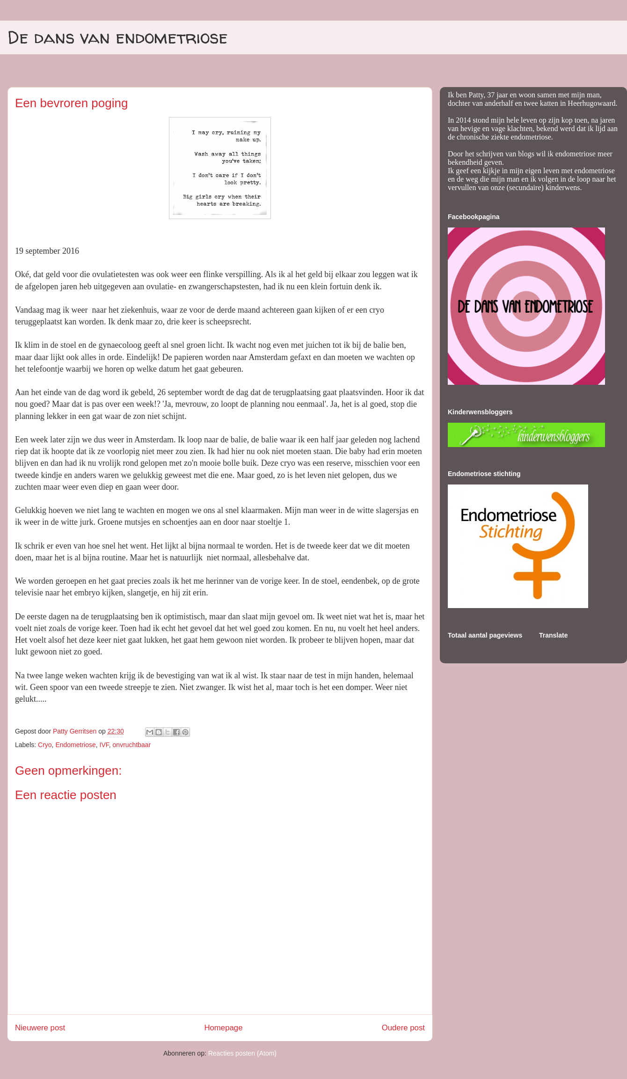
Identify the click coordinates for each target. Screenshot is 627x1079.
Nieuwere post (40, 1027)
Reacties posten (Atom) (242, 1053)
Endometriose (75, 745)
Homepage (223, 1027)
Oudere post (403, 1027)
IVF (104, 745)
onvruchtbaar (132, 745)
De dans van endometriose (117, 37)
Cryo (45, 745)
